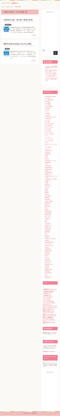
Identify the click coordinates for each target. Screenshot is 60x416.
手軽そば (47, 194)
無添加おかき (48, 218)
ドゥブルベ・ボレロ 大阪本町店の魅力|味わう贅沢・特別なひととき (51, 67)
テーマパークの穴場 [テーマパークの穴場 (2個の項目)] (46, 300)
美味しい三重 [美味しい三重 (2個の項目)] (51, 319)
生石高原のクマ (48, 225)
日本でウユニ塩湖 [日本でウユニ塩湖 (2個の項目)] (46, 312)
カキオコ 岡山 (48, 129)
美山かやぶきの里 (49, 245)
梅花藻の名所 (48, 206)
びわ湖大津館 (48, 118)
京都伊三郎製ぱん (49, 167)
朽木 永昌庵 (47, 199)
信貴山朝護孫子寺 (49, 172)
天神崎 (46, 182)
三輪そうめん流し (49, 150)
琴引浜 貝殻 (47, 223)
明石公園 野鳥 (48, 196)
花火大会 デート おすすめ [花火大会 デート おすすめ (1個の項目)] (46, 320)
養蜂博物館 (47, 271)
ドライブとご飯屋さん (12, 3)
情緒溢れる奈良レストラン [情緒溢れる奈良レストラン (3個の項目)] (49, 311)
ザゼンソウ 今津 (48, 132)
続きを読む (34, 35)
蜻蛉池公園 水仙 (48, 250)
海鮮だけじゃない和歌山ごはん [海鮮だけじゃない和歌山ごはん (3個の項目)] (50, 314)
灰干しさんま (48, 216)
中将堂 (46, 157)
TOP (7, 6)
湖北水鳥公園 (48, 213)
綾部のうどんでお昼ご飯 (50, 238)
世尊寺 (46, 155)
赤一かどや (47, 257)
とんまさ (47, 111)
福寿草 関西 (47, 230)
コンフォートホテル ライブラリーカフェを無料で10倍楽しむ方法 (51, 79)
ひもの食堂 (47, 115)
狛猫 (46, 221)
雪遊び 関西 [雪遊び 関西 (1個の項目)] (44, 321)
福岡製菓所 (47, 232)
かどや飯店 (47, 101)
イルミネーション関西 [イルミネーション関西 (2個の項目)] (47, 297)
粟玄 (46, 233)
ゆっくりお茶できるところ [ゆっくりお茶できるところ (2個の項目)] (48, 296)
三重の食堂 (47, 152)
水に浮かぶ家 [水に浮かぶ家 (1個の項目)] (45, 313)
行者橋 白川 (47, 252)
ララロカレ (47, 149)
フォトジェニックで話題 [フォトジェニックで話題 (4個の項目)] (49, 303)
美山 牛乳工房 (48, 244)
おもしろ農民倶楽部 (49, 100)
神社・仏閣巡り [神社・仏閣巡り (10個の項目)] (48, 317)
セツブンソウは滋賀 (49, 134)
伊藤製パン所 (48, 171)
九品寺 (46, 164)
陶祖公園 (47, 267)
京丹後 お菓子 (48, 166)
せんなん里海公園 (49, 106)
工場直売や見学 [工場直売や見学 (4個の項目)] (50, 309)
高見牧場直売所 (48, 273)
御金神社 (47, 191)
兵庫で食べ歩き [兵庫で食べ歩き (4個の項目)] (47, 305)
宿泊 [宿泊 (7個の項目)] (44, 309)
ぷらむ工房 (47, 120)
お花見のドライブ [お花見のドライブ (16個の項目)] (50, 290)
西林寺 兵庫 (47, 254)
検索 (44, 50)
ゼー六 (46, 135)
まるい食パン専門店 (49, 123)
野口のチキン (48, 262)
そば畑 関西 (47, 108)
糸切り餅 (47, 235)
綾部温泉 (47, 240)
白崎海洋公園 (48, 228)
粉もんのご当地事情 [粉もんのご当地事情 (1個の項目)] (46, 319)
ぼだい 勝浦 (47, 122)
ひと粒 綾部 (47, 113)
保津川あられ (48, 278)
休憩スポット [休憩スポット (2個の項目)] (49, 304)
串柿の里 (47, 159)
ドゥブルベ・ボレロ (49, 139)
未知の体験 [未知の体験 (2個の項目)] (52, 312)
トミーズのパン (48, 137)
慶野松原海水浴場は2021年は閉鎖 (19, 44)
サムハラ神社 (48, 130)
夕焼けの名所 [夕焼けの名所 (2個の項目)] (45, 308)
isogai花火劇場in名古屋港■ (50, 73)
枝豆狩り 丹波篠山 (49, 201)
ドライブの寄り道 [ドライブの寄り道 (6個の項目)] (48, 301)
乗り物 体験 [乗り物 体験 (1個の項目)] (44, 304)
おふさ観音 (47, 98)
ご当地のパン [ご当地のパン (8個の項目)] (47, 295)
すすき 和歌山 (48, 105)
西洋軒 (46, 255)
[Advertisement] (50, 30)
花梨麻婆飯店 (48, 249)
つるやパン (47, 110)
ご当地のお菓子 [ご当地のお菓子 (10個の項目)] (48, 292)
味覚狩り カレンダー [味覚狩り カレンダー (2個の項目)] (53, 307)
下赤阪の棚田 (48, 154)
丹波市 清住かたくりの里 (50, 160)
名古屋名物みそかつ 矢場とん (51, 179)
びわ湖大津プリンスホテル (50, 117)
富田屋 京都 (47, 184)
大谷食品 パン (48, 180)
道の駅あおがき (48, 261)
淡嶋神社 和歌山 (48, 211)
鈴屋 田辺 (47, 266)
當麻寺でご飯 (48, 226)
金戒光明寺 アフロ (49, 264)
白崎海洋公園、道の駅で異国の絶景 (20, 20)
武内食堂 (47, 209)
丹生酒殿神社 (48, 162)
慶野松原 (7, 49)
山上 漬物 (47, 187)
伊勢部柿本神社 (48, 169)
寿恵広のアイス (48, 186)
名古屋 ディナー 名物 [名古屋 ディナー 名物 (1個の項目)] (46, 307)
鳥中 (46, 274)
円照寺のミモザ (48, 174)
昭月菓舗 (47, 198)
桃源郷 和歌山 (48, 203)
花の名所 (47, 247)
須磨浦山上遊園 (48, 269)
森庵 (46, 208)
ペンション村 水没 (49, 140)
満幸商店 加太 (48, 215)
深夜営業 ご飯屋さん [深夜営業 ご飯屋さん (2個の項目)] (46, 315)
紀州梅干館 (47, 237)
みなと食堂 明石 (48, 125)
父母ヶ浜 (47, 220)
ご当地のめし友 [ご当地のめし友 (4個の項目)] (47, 293)
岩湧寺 (46, 189)
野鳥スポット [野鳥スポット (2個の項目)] (53, 320)
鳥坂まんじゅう (48, 276)
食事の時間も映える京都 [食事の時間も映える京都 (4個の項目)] (49, 322)
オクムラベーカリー (49, 127)
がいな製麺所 (48, 103)
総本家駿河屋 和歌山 (49, 242)
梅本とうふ (47, 204)
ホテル (46, 142)
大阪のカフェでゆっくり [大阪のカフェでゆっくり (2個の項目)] (52, 308)
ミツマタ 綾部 (48, 147)
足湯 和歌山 (47, 259)
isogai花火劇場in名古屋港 (50, 96)
